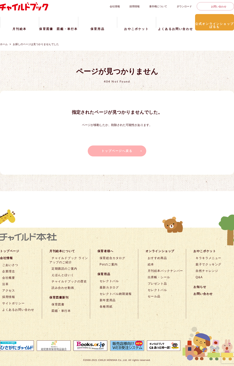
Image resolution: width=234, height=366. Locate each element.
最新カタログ (109, 287)
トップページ (9, 251)
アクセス (8, 290)
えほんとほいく (63, 275)
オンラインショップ (160, 251)
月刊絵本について (62, 251)
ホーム (4, 44)
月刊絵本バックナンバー (165, 270)
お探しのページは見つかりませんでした (36, 44)
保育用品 (103, 274)
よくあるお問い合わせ (18, 309)
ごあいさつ (10, 265)
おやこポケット (204, 251)
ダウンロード (184, 6)
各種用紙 (106, 306)
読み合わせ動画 (63, 287)
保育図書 (58, 304)
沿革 (5, 284)
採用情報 (134, 6)
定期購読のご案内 (64, 268)
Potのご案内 (109, 264)
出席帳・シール (159, 277)
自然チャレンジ (207, 270)
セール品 (154, 296)
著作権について (158, 6)
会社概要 (8, 277)
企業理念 (8, 271)
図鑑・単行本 (61, 310)
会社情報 (115, 6)
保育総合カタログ (112, 258)
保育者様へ (105, 251)
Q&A (199, 277)
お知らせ (199, 286)
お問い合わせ (218, 6)
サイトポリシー (13, 303)
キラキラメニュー (208, 258)
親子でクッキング (208, 264)
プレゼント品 (157, 283)
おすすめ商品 (157, 258)
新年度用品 (108, 300)
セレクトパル (109, 281)
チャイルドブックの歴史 (69, 281)
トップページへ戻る (117, 150)
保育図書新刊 (59, 297)
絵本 (151, 264)
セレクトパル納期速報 (116, 293)
